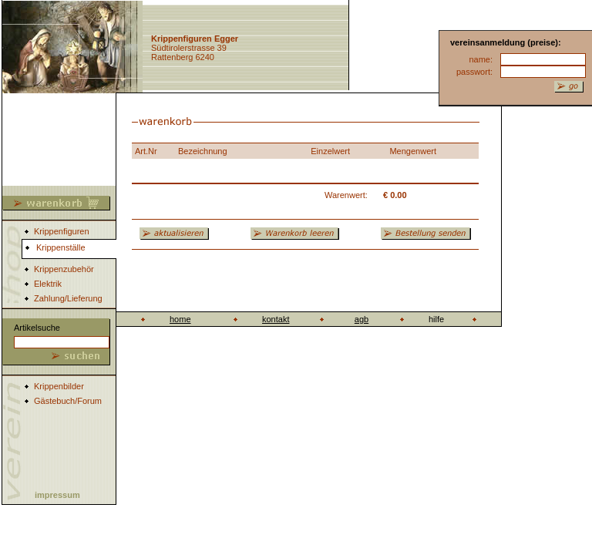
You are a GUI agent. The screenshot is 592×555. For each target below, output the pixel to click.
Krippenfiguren (61, 231)
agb (361, 319)
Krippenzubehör (64, 269)
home (180, 319)
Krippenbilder (59, 386)
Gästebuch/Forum (68, 400)
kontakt (275, 319)
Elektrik (48, 283)
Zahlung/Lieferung (68, 298)
